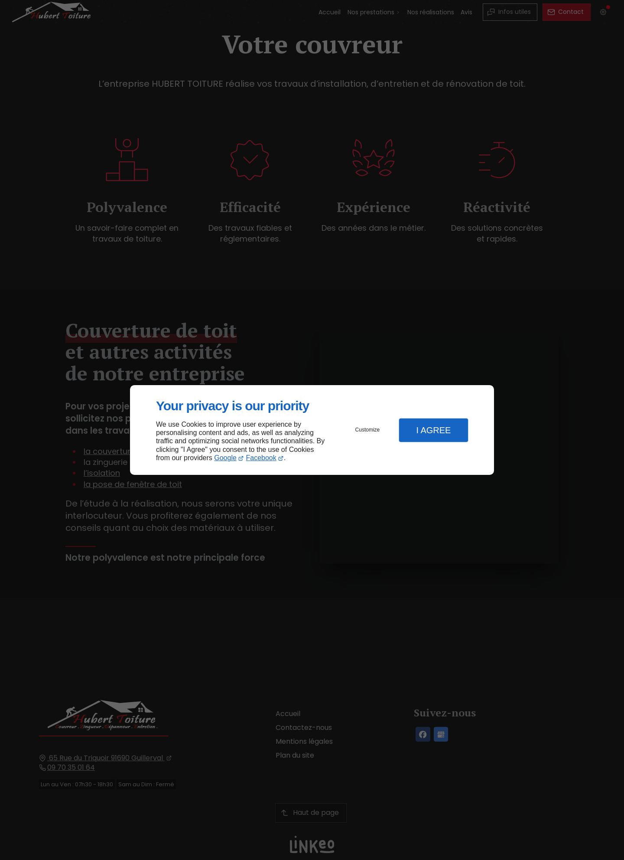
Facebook (261, 457)
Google (225, 457)
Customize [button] (367, 430)
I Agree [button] (433, 430)
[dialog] (312, 430)
